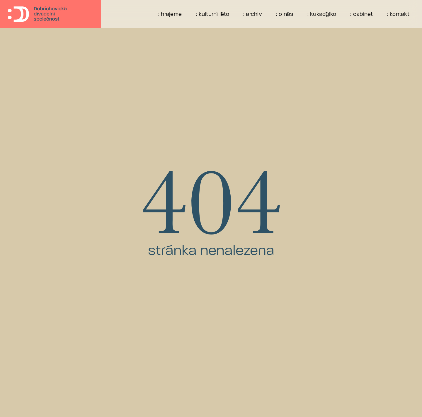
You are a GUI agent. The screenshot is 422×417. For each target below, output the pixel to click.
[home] (30, 14)
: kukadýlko (321, 14)
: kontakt (398, 14)
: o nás (284, 14)
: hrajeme (170, 14)
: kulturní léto (212, 14)
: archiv (252, 14)
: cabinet (361, 14)
